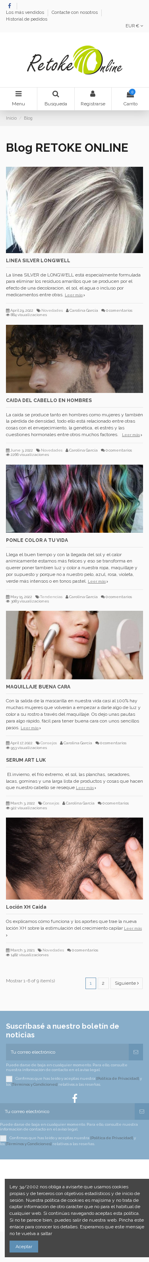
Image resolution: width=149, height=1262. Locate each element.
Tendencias (51, 597)
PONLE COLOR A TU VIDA (37, 540)
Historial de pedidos (26, 19)
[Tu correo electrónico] (67, 1052)
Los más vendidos (25, 12)
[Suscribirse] (136, 1052)
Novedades (52, 310)
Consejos (49, 743)
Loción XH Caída (26, 907)
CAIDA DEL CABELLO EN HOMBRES (49, 400)
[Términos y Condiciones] (35, 1084)
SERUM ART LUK (26, 760)
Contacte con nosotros (75, 12)
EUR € (134, 26)
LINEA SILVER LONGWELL (38, 260)
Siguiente (127, 983)
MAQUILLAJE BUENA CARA (38, 687)
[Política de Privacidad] (117, 1078)
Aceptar (23, 1246)
